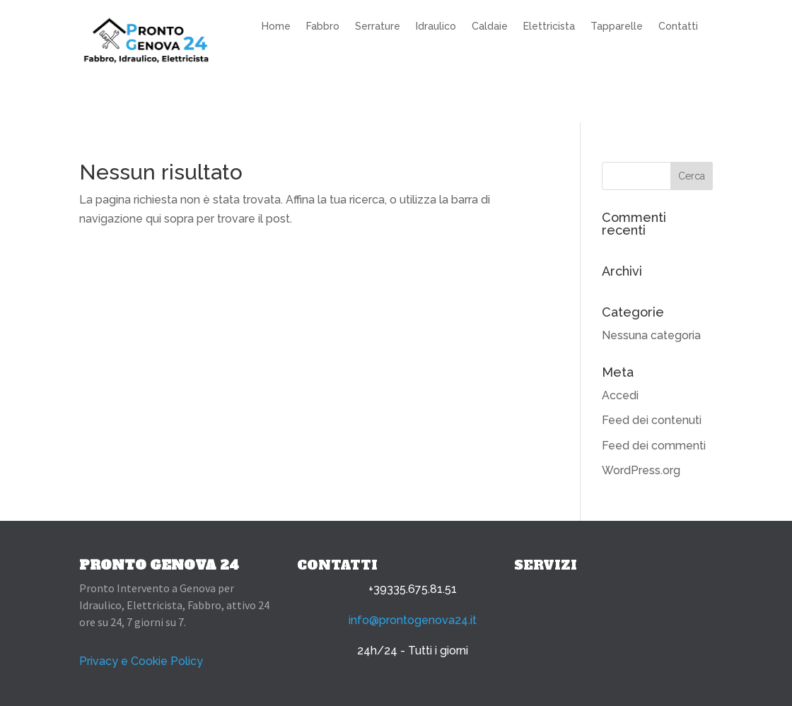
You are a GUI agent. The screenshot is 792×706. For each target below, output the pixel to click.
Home (276, 26)
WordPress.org (641, 470)
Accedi (620, 395)
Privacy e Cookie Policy (141, 661)
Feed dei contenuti (651, 420)
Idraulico (436, 26)
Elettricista (549, 26)
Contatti (678, 26)
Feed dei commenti (654, 445)
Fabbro (322, 26)
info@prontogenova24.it (413, 620)
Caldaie (490, 26)
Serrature (377, 26)
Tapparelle (616, 26)
